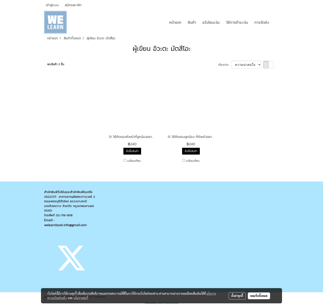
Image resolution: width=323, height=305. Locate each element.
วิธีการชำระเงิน (237, 22)
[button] (275, 22)
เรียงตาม (225, 65)
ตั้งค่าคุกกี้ (237, 296)
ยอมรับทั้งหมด (259, 296)
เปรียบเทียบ (134, 161)
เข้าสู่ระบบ (52, 4)
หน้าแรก (175, 22)
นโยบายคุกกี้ (81, 298)
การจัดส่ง (261, 22)
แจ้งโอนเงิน (211, 22)
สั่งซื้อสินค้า (132, 151)
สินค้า (192, 22)
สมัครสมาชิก (73, 4)
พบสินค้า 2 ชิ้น (55, 64)
